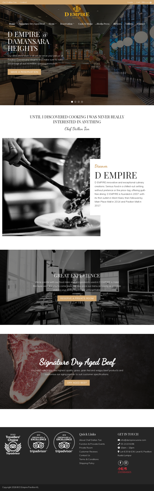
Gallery (129, 23)
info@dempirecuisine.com (132, 440)
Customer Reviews (88, 451)
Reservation (67, 23)
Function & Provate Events (92, 444)
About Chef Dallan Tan (90, 440)
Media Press (103, 23)
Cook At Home (85, 23)
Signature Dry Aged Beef (32, 23)
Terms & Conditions (89, 459)
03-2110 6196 (126, 444)
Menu (52, 23)
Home (12, 23)
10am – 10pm (126, 447)
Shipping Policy (86, 463)
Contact (23, 2)
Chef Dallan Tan (9, 2)
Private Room (86, 447)
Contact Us (84, 455)
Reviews (117, 23)
